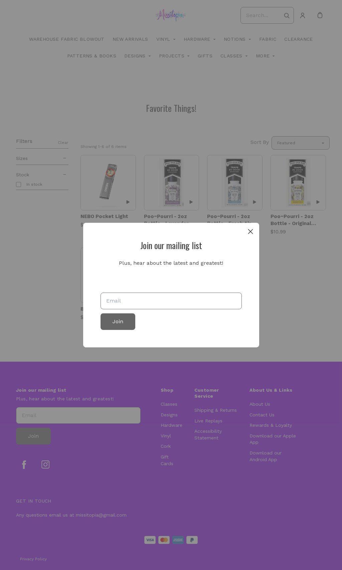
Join (118, 321)
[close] (250, 231)
